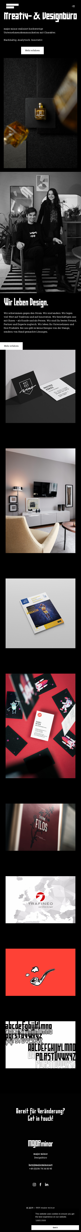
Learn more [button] (41, 1220)
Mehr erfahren (32, 50)
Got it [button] (55, 1228)
